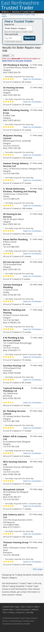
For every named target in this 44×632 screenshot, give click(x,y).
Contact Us (20, 612)
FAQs (23, 607)
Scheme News (7, 609)
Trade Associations (22, 609)
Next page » (38, 569)
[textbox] (18, 28)
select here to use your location (17, 60)
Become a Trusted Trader (23, 11)
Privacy (11, 612)
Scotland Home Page (10, 607)
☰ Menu (5, 11)
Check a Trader (32, 607)
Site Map (29, 612)
